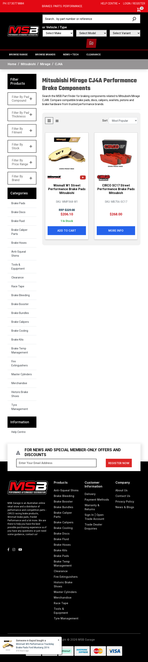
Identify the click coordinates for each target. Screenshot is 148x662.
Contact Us (122, 496)
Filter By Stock (22, 146)
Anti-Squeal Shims (18, 253)
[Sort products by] (123, 120)
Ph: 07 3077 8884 (13, 3)
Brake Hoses (19, 242)
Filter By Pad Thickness (22, 114)
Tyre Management (19, 407)
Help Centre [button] (109, 3)
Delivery (90, 494)
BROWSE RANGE (18, 54)
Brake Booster (20, 304)
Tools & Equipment (18, 266)
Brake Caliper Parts (19, 231)
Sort (105, 120)
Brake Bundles (20, 313)
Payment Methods (97, 499)
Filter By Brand (22, 178)
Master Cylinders (21, 374)
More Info (116, 230)
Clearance (93, 54)
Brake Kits (17, 339)
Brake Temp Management (19, 350)
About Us (121, 490)
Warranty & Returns (92, 507)
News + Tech (71, 54)
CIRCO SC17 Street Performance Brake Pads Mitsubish (116, 189)
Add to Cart (66, 230)
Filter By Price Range (22, 162)
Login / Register (134, 3)
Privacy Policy (124, 501)
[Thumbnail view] (49, 120)
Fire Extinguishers (19, 363)
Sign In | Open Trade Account (94, 516)
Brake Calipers (20, 321)
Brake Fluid (18, 221)
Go (91, 43)
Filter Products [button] (17, 81)
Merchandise (19, 383)
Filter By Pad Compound (22, 98)
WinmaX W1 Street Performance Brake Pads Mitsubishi (67, 189)
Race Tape (17, 286)
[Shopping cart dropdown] (140, 9)
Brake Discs (18, 212)
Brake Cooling (19, 330)
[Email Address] (56, 463)
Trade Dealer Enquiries (93, 526)
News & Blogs (124, 507)
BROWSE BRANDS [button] (45, 54)
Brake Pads (18, 203)
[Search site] (135, 19)
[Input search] (86, 19)
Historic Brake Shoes (19, 394)
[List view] (57, 120)
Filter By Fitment (22, 130)
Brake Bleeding (20, 295)
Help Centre (18, 431)
